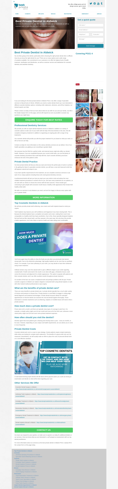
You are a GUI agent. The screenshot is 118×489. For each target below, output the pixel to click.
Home (17, 13)
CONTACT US (44, 430)
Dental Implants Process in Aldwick (26, 464)
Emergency (85, 13)
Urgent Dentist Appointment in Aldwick (25, 485)
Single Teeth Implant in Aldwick (25, 460)
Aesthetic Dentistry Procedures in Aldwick (28, 454)
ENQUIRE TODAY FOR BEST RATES (43, 120)
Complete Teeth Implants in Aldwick (26, 462)
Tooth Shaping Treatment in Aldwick (26, 472)
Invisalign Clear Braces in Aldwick (25, 470)
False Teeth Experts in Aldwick (25, 483)
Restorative (68, 13)
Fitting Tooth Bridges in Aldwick (25, 481)
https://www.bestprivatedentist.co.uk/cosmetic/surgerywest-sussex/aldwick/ (38, 389)
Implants (41, 13)
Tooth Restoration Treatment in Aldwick (27, 475)
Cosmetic (27, 13)
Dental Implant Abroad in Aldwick (24, 487)
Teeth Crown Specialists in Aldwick (26, 479)
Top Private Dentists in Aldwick (23, 451)
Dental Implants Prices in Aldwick (25, 466)
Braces (53, 13)
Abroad (99, 13)
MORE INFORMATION (44, 197)
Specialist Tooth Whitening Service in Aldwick (29, 456)
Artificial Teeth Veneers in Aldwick (25, 477)
